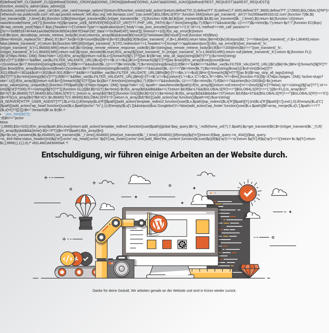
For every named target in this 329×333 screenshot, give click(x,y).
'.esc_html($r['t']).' (18, 114)
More (4, 122)
